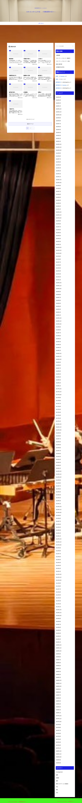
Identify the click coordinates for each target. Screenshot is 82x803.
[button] (73, 46)
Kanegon (62, 76)
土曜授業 (58, 55)
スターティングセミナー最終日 (63, 58)
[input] (65, 46)
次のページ (30, 124)
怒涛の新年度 (59, 64)
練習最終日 (58, 82)
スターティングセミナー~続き (63, 61)
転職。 (57, 76)
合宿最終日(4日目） (60, 67)
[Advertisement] (41, 34)
